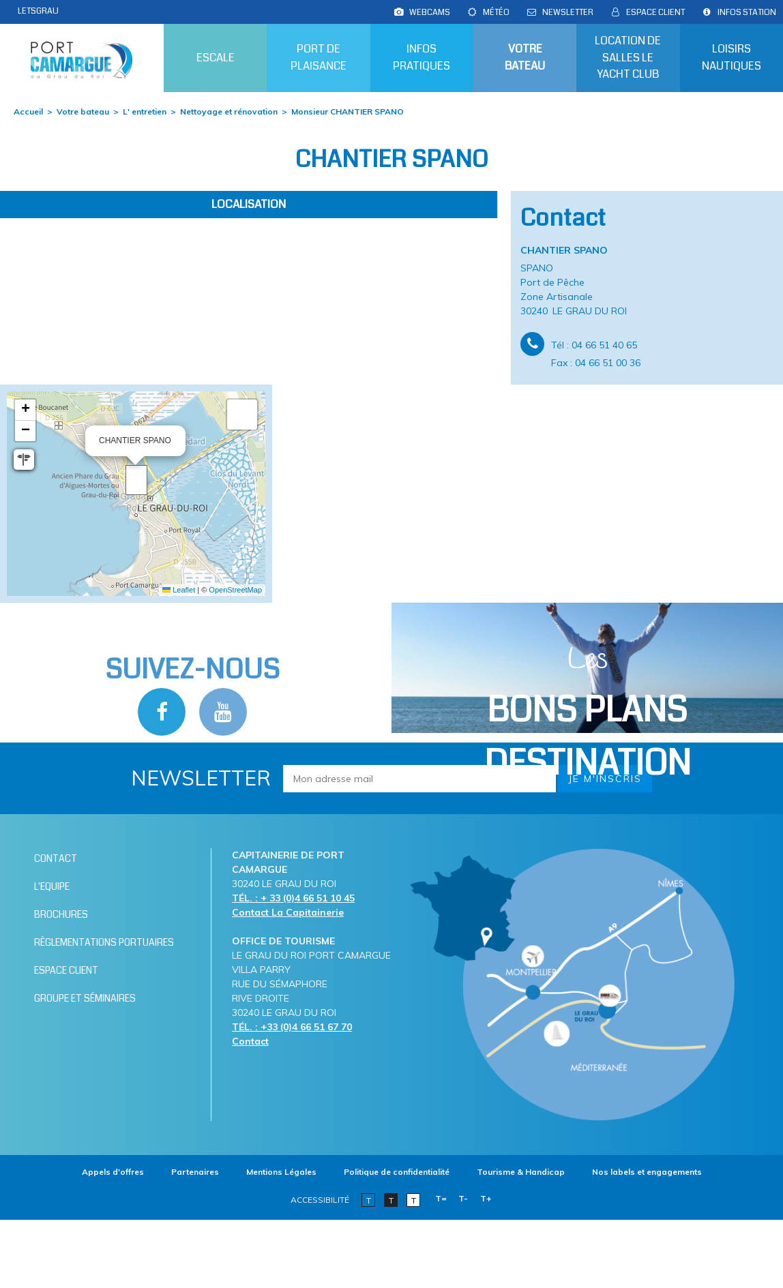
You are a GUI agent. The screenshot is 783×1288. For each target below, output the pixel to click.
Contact (250, 1041)
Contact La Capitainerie (288, 912)
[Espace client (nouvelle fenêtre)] (655, 12)
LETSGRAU (38, 11)
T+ (486, 1198)
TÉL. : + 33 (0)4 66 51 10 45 (293, 898)
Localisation (248, 204)
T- (463, 1198)
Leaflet (178, 590)
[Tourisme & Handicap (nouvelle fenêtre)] (521, 1172)
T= (441, 1198)
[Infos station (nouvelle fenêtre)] (747, 12)
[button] (136, 480)
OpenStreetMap (235, 590)
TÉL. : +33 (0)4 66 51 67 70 (292, 1027)
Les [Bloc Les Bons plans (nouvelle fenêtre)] (587, 714)
